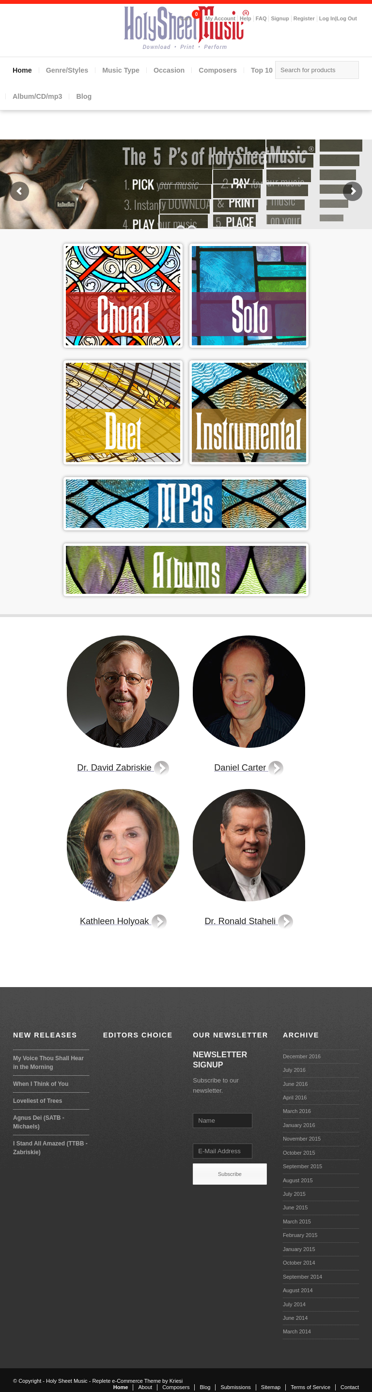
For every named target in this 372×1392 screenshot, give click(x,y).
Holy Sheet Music (67, 1381)
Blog (84, 96)
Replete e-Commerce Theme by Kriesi (137, 1381)
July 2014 (294, 1304)
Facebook (330, 38)
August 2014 (298, 1290)
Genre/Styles (67, 70)
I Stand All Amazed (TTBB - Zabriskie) (50, 1148)
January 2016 (299, 1125)
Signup (280, 18)
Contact (350, 1387)
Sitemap (270, 1387)
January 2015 (299, 1249)
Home (22, 70)
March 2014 (297, 1331)
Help (245, 18)
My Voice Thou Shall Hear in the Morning (48, 1062)
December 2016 (302, 1056)
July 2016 (294, 1070)
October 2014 (299, 1263)
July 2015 (294, 1194)
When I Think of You (40, 1084)
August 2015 (298, 1180)
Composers (218, 70)
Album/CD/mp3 (37, 96)
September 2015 (302, 1166)
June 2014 (295, 1318)
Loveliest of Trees (37, 1101)
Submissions (235, 1387)
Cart (185, 18)
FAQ (261, 18)
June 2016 (295, 1084)
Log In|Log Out (338, 18)
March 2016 (297, 1111)
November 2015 (302, 1139)
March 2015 (297, 1221)
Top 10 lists (270, 70)
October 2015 (299, 1153)
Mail (349, 38)
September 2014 (302, 1277)
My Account (220, 18)
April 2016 (295, 1097)
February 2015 (300, 1235)
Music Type (121, 70)
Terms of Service (310, 1387)
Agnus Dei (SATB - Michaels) (38, 1122)
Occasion (169, 70)
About (145, 1387)
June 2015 (295, 1207)
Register (304, 18)
